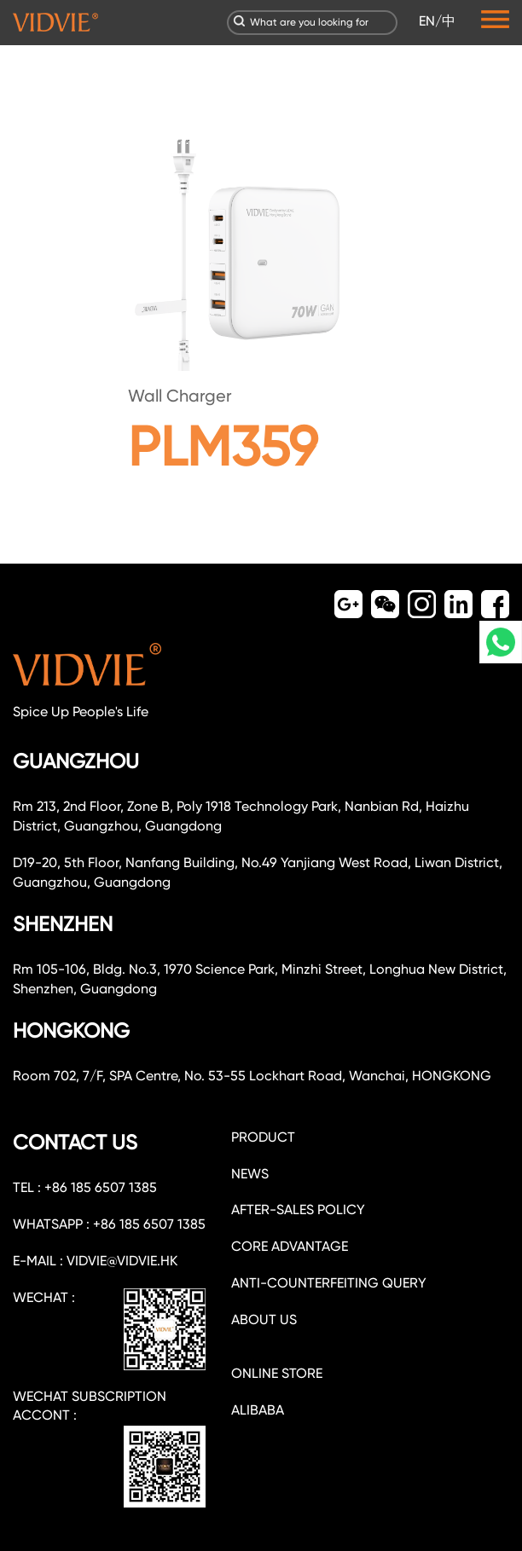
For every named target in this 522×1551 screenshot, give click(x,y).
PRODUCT (263, 1137)
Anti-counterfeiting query (328, 1283)
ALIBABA (257, 1410)
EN (427, 21)
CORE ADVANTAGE (289, 1246)
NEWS (250, 1174)
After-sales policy (298, 1209)
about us (264, 1319)
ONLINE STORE (276, 1373)
